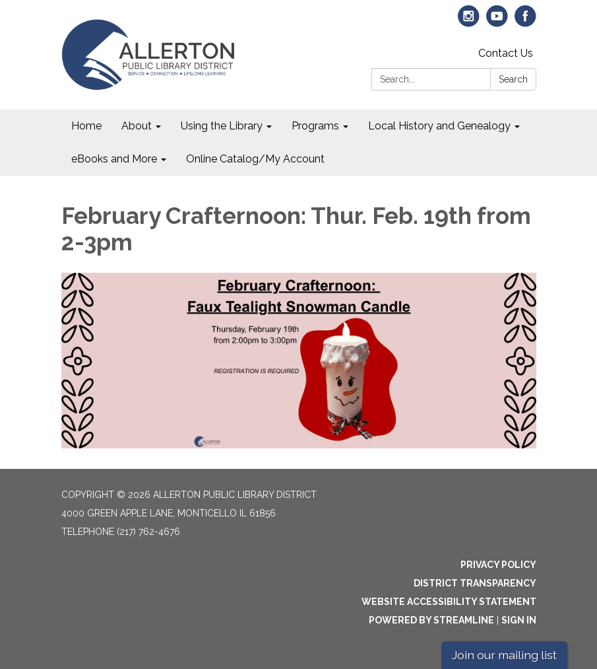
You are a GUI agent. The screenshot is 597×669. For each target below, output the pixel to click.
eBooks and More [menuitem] (114, 159)
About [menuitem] (136, 126)
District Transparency (475, 583)
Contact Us (505, 53)
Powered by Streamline (431, 620)
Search (513, 79)
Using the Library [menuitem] (222, 126)
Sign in (518, 620)
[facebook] (525, 22)
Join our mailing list (504, 655)
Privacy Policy (498, 564)
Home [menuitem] (86, 126)
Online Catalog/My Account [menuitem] (255, 159)
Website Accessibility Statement (448, 601)
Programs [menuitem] (315, 126)
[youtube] (497, 22)
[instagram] (469, 22)
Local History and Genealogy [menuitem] (439, 126)
